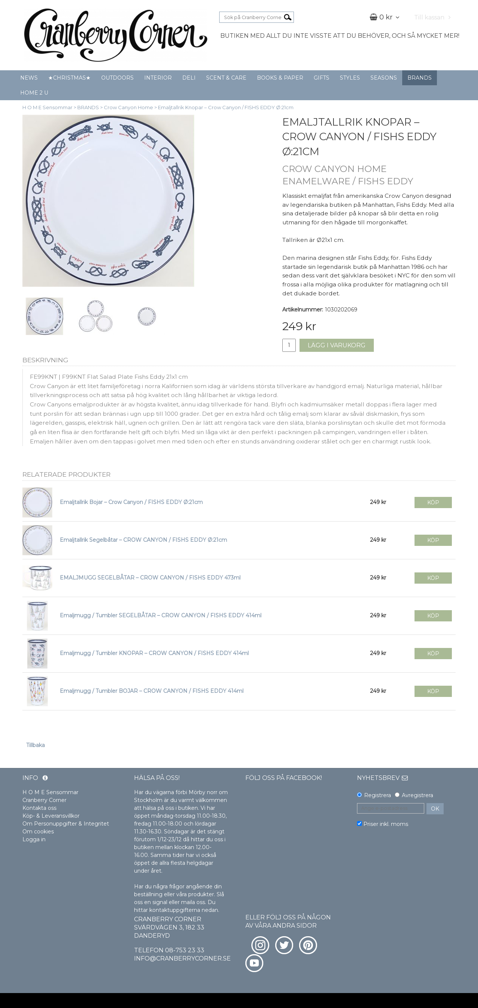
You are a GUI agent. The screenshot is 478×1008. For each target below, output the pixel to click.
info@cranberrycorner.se (182, 958)
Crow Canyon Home (128, 107)
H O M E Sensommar (47, 107)
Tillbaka (35, 745)
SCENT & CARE (226, 77)
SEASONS (383, 77)
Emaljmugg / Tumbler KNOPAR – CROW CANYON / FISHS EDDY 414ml (154, 653)
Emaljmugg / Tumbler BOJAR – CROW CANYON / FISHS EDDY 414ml (151, 691)
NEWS (29, 77)
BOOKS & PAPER (280, 77)
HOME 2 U (34, 92)
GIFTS (321, 77)
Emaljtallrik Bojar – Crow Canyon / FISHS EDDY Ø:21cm (131, 502)
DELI (189, 77)
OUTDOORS (117, 77)
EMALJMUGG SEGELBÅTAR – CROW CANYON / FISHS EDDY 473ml (150, 577)
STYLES (350, 77)
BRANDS (419, 77)
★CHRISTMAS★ (69, 77)
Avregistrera (417, 795)
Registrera (377, 795)
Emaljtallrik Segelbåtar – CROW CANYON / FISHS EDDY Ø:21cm (143, 540)
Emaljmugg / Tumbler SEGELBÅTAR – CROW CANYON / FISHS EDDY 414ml (160, 615)
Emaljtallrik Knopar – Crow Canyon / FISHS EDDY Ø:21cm (226, 107)
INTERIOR (158, 77)
